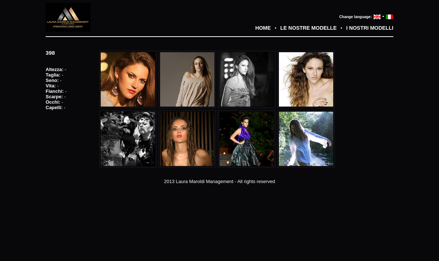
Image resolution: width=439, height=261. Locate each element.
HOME (263, 28)
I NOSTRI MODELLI (369, 28)
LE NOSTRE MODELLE (308, 28)
